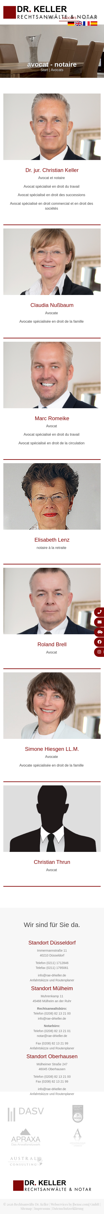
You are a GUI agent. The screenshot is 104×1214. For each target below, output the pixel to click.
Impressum (42, 1208)
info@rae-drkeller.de (52, 975)
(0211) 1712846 (58, 963)
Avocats (69, 18)
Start (51, 18)
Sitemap (26, 1208)
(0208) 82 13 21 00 (57, 1013)
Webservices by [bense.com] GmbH (75, 1204)
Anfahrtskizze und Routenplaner (52, 980)
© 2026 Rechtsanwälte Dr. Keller (26, 1204)
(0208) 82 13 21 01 (57, 1031)
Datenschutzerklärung (68, 1208)
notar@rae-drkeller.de (52, 1036)
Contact (90, 18)
